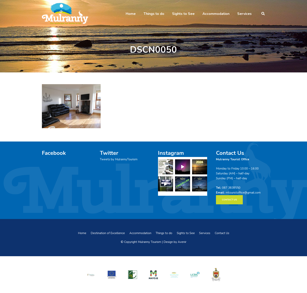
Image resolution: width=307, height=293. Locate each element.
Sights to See (186, 233)
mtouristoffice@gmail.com (243, 193)
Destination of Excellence (108, 233)
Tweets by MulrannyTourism (118, 159)
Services (204, 233)
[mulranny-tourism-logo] (65, 13)
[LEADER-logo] (132, 274)
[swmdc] (174, 274)
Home (82, 233)
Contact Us (222, 233)
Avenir (182, 242)
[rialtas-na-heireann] (90, 274)
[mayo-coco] (215, 274)
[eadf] (111, 274)
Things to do (164, 233)
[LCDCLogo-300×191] (195, 275)
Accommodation (140, 233)
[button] (263, 14)
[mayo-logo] (153, 274)
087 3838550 (231, 188)
